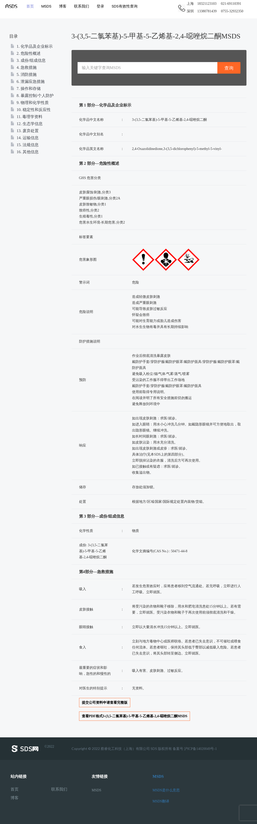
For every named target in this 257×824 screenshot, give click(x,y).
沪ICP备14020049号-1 (200, 749)
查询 (228, 68)
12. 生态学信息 (27, 124)
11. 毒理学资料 (26, 117)
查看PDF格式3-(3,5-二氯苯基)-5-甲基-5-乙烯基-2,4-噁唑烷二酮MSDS (134, 716)
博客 (63, 6)
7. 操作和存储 (26, 88)
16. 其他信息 (25, 152)
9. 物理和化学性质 (30, 102)
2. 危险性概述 (26, 53)
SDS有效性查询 (125, 6)
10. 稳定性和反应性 (31, 109)
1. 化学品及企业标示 (32, 46)
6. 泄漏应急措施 (28, 81)
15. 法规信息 (25, 145)
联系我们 (81, 6)
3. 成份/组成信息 (28, 60)
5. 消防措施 (24, 74)
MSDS (46, 6)
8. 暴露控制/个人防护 (32, 95)
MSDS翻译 (161, 801)
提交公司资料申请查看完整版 (104, 702)
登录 (100, 6)
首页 (30, 6)
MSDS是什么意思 (166, 790)
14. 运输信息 (25, 138)
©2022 (32, 748)
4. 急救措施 (24, 67)
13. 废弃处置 (25, 131)
